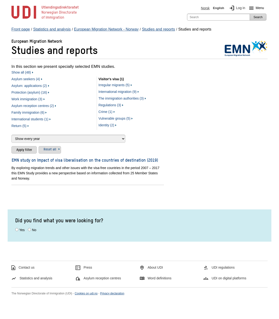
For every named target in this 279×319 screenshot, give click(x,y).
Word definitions (159, 278)
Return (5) (18, 126)
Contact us (27, 267)
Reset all (50, 149)
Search (258, 17)
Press (88, 267)
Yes (22, 230)
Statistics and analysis (36, 278)
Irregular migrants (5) (114, 85)
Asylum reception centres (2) (32, 106)
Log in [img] (236, 8)
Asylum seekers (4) (25, 79)
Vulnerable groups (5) (114, 118)
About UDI (155, 267)
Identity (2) (106, 125)
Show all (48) (21, 72)
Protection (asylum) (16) (29, 92)
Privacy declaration (112, 293)
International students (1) (29, 119)
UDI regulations (223, 267)
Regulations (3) (109, 105)
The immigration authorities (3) (121, 98)
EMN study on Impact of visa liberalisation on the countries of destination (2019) (85, 160)
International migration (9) (117, 92)
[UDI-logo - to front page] (45, 19)
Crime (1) (105, 112)
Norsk (205, 8)
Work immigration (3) (26, 99)
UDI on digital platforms (229, 278)
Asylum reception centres (102, 278)
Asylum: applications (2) (29, 86)
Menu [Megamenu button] (255, 8)
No (34, 230)
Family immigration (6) (27, 112)
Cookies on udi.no (86, 293)
